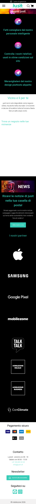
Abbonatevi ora (18, 225)
